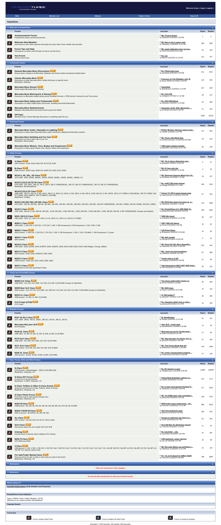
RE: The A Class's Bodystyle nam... (175, 161)
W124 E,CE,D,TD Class (25, 191)
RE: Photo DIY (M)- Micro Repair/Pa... (176, 244)
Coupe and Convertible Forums (22, 273)
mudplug (165, 260)
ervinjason (166, 96)
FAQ (17, 16)
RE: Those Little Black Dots (172, 138)
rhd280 (164, 132)
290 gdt (165, 239)
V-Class (18, 446)
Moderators (14, 472)
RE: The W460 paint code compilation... (177, 396)
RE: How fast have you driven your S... (176, 339)
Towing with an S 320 (169, 258)
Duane (164, 290)
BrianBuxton (166, 89)
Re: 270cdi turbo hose (170, 71)
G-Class (18, 368)
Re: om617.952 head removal (172, 183)
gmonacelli (166, 304)
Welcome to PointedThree (20, 28)
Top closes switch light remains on (175, 281)
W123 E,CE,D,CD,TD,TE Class (29, 182)
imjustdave (166, 434)
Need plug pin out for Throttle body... (176, 331)
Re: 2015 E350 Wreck (169, 101)
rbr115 (164, 283)
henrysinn (165, 405)
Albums (98, 16)
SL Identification (167, 317)
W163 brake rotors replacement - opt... (176, 404)
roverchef (165, 458)
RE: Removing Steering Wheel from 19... (177, 175)
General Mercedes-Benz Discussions (32, 71)
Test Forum (20, 56)
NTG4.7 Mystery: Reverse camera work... (177, 130)
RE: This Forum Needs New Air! (174, 346)
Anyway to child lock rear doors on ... (176, 418)
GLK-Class (20, 425)
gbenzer (165, 412)
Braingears (166, 232)
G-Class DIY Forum (24, 377)
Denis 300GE (167, 81)
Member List (54, 16)
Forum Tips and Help (24, 49)
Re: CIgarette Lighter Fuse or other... (176, 302)
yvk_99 (164, 441)
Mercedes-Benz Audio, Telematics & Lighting (36, 130)
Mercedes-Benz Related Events (29, 108)
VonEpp (27, 197)
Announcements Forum (26, 35)
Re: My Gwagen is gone (170, 369)
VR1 (163, 267)
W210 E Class (21, 244)
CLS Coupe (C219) (23, 302)
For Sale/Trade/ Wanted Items (28, 455)
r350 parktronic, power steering (173, 439)
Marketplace (14, 464)
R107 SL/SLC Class (24, 317)
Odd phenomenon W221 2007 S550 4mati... (178, 265)
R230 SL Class (21, 353)
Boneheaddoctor (30, 186)
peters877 (165, 297)
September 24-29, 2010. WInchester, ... (176, 108)
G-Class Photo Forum (25, 395)
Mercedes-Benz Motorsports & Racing (33, 94)
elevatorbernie (167, 326)
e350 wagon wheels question (172, 146)
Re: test (164, 56)
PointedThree (12, 22)
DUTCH (165, 51)
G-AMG (27, 381)
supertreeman (167, 195)
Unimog (18, 432)
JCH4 (164, 420)
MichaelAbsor (37, 500)
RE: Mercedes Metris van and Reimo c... (177, 447)
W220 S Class (21, 258)
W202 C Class (21, 223)
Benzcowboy (29, 141)
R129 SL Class (21, 331)
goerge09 (165, 163)
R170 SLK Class (22, 339)
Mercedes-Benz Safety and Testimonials (33, 101)
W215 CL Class (22, 295)
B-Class (18, 168)
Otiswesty (165, 37)
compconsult (166, 354)
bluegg (164, 185)
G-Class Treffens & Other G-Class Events (34, 386)
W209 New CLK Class (25, 288)
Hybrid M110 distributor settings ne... (176, 378)
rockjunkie (166, 218)
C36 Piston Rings (168, 230)
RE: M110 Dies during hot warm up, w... (177, 202)
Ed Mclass (166, 110)
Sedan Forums (15, 153)
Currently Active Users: (16, 486)
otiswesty (165, 103)
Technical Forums (17, 122)
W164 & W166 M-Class (25, 411)
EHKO (164, 333)
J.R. (33, 372)
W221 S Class (21, 265)
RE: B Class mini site (169, 168)
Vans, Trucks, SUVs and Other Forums (25, 360)
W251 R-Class (21, 439)
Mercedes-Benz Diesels (26, 87)
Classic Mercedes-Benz (26, 78)
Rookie (164, 319)
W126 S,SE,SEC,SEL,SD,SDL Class (31, 202)
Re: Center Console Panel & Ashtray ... (176, 353)
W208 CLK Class (22, 281)
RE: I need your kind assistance (174, 251)
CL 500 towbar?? (168, 295)
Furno (164, 225)
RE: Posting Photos (169, 36)
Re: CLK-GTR (166, 94)
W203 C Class (21, 230)
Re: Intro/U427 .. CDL (169, 432)
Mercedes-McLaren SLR (26, 324)
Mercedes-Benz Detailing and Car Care (33, 137)
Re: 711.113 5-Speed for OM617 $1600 (176, 456)
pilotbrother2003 (168, 211)
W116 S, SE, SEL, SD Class (27, 175)
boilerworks (166, 347)
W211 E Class (21, 251)
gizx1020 (165, 340)
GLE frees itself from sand (171, 411)
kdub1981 (165, 148)
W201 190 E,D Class (24, 216)
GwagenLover (167, 371)
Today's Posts (144, 16)
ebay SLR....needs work (170, 324)
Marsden (27, 82)
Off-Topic (19, 115)
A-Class (18, 161)
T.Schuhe (165, 427)
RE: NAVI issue (167, 288)
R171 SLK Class (22, 346)
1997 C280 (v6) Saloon (170, 223)
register (210, 8)
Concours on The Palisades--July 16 (175, 79)
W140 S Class (21, 209)
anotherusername (168, 140)
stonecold (165, 397)
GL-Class (19, 418)
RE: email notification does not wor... (176, 49)
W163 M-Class (21, 404)
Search (194, 16)
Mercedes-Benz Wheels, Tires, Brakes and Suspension (40, 146)
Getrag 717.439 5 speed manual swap (176, 193)
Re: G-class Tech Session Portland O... (176, 387)
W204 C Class (21, 237)
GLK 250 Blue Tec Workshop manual (176, 425)
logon (203, 8)
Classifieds (165, 87)
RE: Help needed (168, 237)
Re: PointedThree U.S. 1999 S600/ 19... (176, 209)
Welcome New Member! (26, 42)
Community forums (17, 63)
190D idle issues (167, 216)
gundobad (165, 73)
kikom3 (164, 58)
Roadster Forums (17, 309)
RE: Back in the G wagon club (173, 42)
